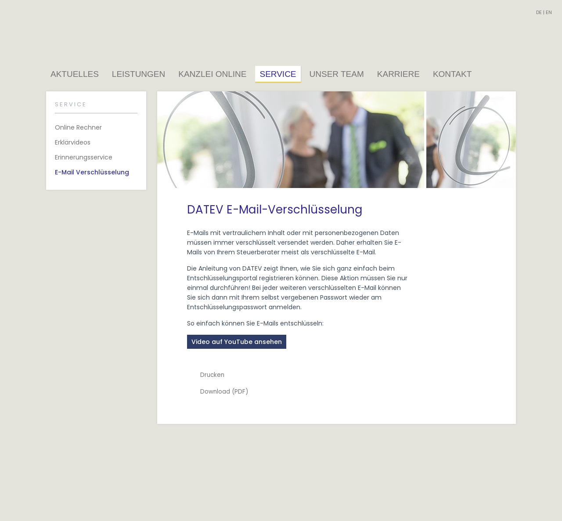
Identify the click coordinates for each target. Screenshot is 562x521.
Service (277, 74)
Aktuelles (74, 74)
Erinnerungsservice (83, 157)
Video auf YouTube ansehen (236, 341)
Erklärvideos (72, 142)
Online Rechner (78, 127)
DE (539, 12)
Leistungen (138, 74)
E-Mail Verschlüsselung (92, 172)
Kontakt (452, 74)
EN (549, 12)
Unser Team (337, 74)
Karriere (398, 74)
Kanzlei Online (212, 74)
